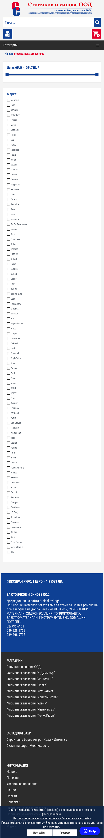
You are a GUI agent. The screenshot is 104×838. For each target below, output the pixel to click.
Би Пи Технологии (17, 224)
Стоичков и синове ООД (24, 667)
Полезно (13, 778)
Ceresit (12, 393)
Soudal (12, 164)
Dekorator (13, 343)
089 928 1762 (16, 630)
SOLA (11, 244)
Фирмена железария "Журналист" (31, 691)
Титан (11, 452)
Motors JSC (14, 338)
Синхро (12, 502)
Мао (11, 214)
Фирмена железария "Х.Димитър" (31, 673)
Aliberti (12, 259)
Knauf (11, 363)
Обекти (12, 796)
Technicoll (13, 492)
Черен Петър (15, 323)
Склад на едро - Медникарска (28, 746)
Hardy (11, 144)
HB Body (12, 512)
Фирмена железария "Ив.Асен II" (30, 679)
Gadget (12, 279)
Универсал (14, 433)
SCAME (12, 274)
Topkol (12, 264)
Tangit (11, 105)
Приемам (65, 832)
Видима (12, 403)
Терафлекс (14, 303)
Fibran (12, 135)
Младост (13, 219)
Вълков (12, 477)
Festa (11, 155)
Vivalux (12, 487)
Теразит (12, 179)
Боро (11, 299)
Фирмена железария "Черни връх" (31, 709)
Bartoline (13, 204)
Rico (11, 537)
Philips (12, 472)
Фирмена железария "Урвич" (27, 703)
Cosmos (12, 249)
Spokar (12, 443)
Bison (11, 457)
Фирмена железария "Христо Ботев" (32, 697)
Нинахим (13, 428)
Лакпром (13, 408)
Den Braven (14, 423)
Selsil (11, 234)
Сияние (12, 269)
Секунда (13, 522)
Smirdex (12, 313)
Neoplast (13, 150)
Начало (12, 772)
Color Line (13, 115)
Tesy (11, 398)
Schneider (13, 517)
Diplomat (13, 353)
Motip (11, 348)
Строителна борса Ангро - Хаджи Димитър (37, 739)
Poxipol (12, 447)
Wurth (11, 373)
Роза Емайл (14, 542)
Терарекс (13, 482)
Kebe (11, 438)
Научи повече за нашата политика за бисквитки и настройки (52, 818)
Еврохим (13, 189)
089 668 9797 (16, 635)
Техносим (13, 239)
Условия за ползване (22, 784)
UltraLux (12, 308)
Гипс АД (12, 254)
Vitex (11, 318)
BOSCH (12, 388)
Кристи (12, 169)
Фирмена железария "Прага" (27, 685)
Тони (11, 283)
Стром (12, 368)
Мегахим (13, 100)
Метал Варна (15, 547)
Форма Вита (14, 294)
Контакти (13, 802)
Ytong (11, 378)
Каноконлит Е (15, 467)
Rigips (11, 159)
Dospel (12, 333)
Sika (10, 552)
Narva (11, 383)
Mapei (11, 125)
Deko (11, 194)
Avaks (11, 418)
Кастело (13, 497)
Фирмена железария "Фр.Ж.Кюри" (31, 715)
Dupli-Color (14, 358)
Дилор (12, 174)
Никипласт (14, 527)
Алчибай (13, 413)
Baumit (12, 209)
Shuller (12, 532)
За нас (11, 790)
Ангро (11, 328)
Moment (12, 229)
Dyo (10, 139)
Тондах (12, 462)
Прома (12, 120)
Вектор (12, 288)
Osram (12, 199)
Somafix (12, 110)
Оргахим (13, 130)
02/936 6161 (15, 626)
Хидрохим (13, 184)
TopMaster (13, 507)
